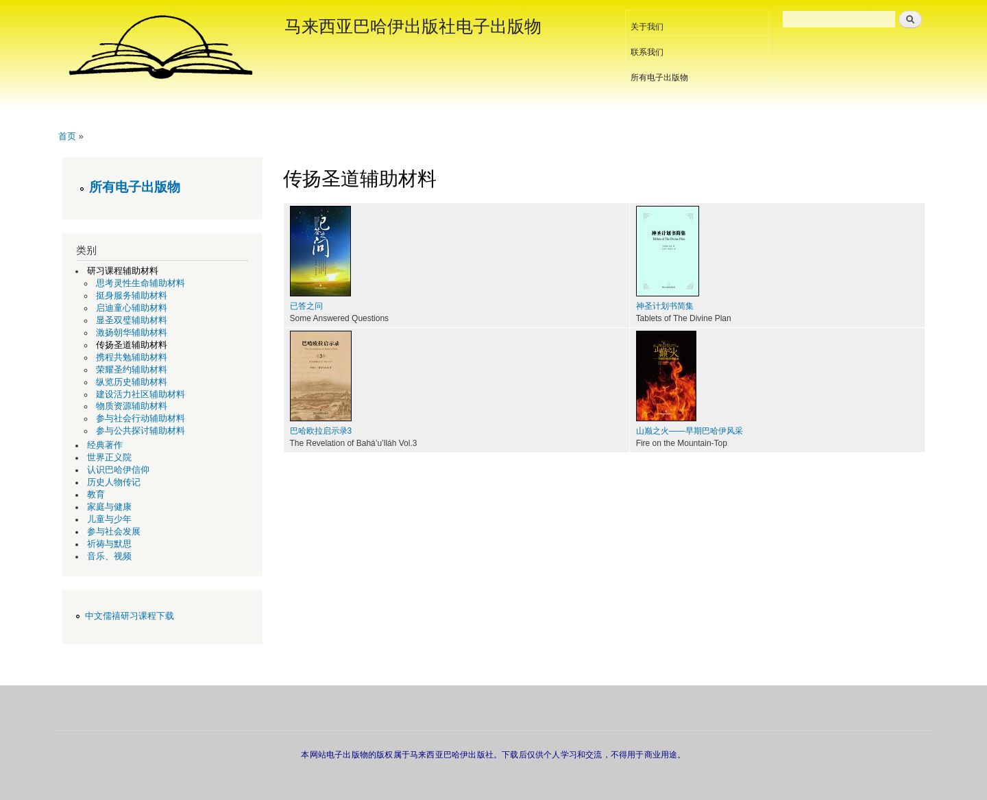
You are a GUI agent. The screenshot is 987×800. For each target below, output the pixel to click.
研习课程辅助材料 (122, 271)
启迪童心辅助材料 (131, 308)
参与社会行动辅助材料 (140, 418)
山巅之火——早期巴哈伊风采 (689, 431)
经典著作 (105, 445)
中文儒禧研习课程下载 (129, 616)
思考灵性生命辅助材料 (140, 283)
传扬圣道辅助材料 (131, 345)
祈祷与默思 (109, 544)
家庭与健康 (109, 507)
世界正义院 (109, 457)
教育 (96, 494)
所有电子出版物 (659, 77)
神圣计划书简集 (665, 306)
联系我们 (647, 52)
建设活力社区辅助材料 (140, 394)
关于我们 (647, 27)
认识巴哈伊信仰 (118, 470)
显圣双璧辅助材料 (131, 320)
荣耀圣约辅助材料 (131, 370)
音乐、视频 (109, 556)
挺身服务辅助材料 (131, 296)
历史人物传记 (114, 482)
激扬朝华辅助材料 (131, 333)
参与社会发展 (114, 532)
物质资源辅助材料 (131, 406)
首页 (67, 136)
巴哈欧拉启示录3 (321, 431)
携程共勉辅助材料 (131, 357)
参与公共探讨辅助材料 (140, 431)
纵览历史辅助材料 (131, 382)
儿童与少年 (109, 519)
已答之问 (306, 306)
